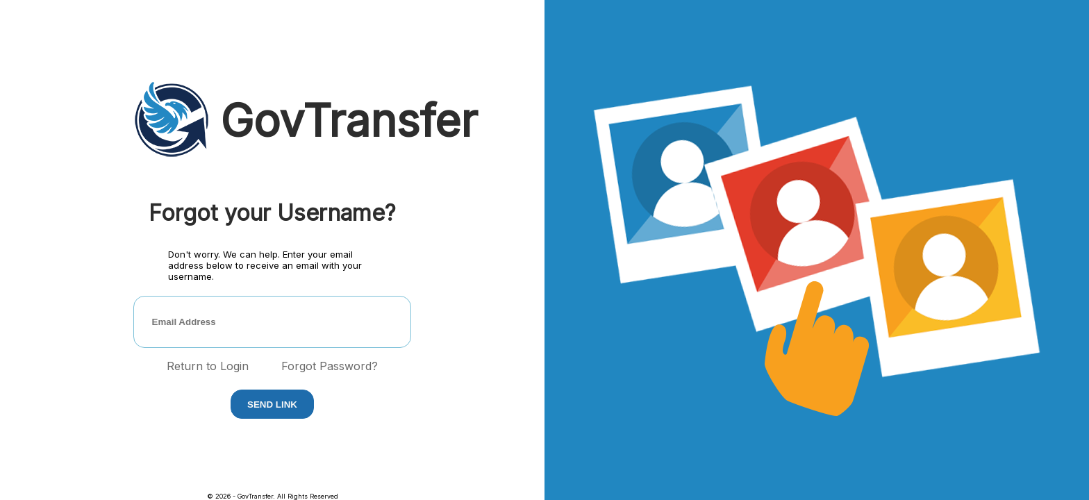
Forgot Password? (329, 366)
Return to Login (208, 366)
